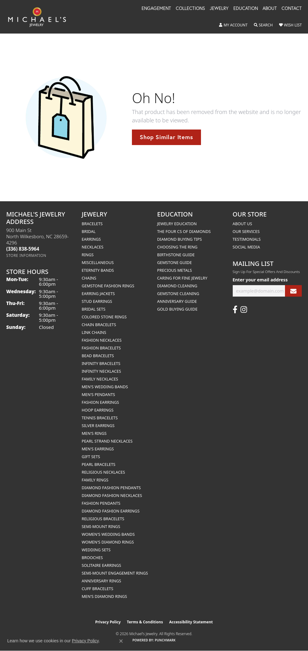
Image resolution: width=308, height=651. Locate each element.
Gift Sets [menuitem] (91, 456)
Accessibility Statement (191, 622)
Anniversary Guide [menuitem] (177, 301)
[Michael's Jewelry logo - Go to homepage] (40, 16)
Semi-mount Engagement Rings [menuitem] (115, 573)
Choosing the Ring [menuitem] (177, 247)
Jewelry (219, 8)
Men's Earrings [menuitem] (98, 449)
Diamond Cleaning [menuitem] (177, 286)
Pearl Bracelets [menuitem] (98, 464)
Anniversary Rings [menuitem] (101, 581)
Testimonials (247, 239)
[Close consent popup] (121, 641)
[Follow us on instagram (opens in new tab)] (243, 309)
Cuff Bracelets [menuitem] (97, 588)
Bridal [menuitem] (89, 231)
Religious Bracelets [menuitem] (103, 518)
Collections (190, 8)
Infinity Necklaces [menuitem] (101, 371)
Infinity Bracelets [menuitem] (101, 363)
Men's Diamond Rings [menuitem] (104, 596)
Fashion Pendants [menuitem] (101, 503)
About (270, 8)
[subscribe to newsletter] (293, 291)
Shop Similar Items (166, 137)
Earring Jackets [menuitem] (98, 293)
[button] (233, 25)
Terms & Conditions (145, 622)
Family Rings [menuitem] (95, 480)
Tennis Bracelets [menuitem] (100, 418)
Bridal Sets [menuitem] (93, 309)
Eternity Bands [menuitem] (98, 270)
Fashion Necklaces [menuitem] (102, 340)
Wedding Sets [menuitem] (96, 550)
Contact (292, 8)
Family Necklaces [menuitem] (100, 379)
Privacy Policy (108, 622)
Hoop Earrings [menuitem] (98, 410)
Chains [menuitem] (89, 278)
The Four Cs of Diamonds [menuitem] (184, 231)
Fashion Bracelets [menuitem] (101, 348)
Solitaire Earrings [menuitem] (101, 565)
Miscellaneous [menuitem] (98, 262)
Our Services (246, 231)
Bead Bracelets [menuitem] (98, 355)
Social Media (246, 247)
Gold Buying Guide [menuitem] (177, 309)
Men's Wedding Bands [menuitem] (105, 386)
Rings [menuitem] (88, 254)
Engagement (156, 8)
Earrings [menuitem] (91, 239)
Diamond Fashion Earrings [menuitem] (111, 511)
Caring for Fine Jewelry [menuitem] (182, 278)
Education (245, 8)
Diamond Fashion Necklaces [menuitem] (112, 495)
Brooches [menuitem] (92, 557)
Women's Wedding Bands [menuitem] (108, 534)
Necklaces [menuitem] (93, 247)
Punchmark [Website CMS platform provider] (165, 640)
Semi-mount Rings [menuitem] (101, 526)
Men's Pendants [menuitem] (98, 394)
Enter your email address (260, 280)
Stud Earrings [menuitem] (97, 301)
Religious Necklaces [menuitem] (103, 472)
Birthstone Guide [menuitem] (176, 254)
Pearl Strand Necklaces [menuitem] (107, 441)
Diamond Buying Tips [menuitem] (179, 239)
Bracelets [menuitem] (92, 223)
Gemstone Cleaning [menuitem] (178, 293)
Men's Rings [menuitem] (94, 433)
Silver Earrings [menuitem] (98, 425)
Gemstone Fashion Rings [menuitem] (108, 286)
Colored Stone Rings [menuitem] (104, 317)
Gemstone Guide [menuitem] (174, 262)
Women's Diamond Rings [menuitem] (108, 542)
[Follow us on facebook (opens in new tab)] (235, 309)
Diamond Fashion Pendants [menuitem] (111, 487)
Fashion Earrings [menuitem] (100, 402)
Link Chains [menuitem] (94, 332)
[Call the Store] (22, 249)
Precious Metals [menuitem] (174, 270)
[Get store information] (26, 255)
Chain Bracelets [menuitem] (99, 324)
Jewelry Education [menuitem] (177, 223)
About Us (242, 223)
